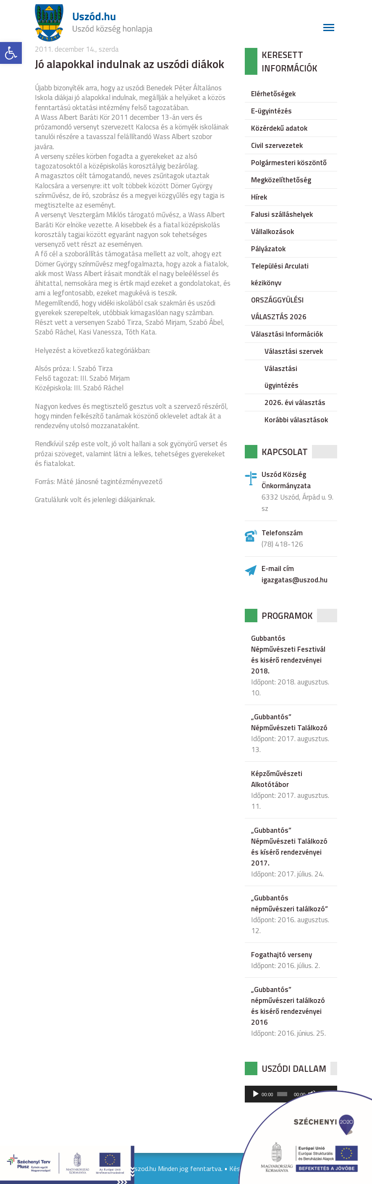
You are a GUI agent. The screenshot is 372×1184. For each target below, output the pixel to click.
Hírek (259, 197)
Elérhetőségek (273, 93)
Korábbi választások (296, 419)
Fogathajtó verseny (281, 954)
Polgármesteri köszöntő (289, 162)
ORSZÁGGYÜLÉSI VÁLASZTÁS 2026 (279, 308)
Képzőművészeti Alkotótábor (276, 779)
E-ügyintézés (271, 110)
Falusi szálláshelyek (282, 214)
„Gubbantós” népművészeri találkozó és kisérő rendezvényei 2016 (288, 1006)
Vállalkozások (272, 231)
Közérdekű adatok (279, 128)
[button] (11, 53)
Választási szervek (294, 351)
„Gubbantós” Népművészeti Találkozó (289, 722)
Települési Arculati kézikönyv (280, 274)
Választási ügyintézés (282, 377)
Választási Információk (287, 334)
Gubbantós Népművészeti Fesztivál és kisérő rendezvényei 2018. (288, 654)
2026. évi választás (295, 402)
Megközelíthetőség (281, 179)
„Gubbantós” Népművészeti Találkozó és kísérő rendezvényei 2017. (289, 846)
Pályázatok (268, 248)
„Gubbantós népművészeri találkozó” (289, 903)
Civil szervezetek (277, 145)
